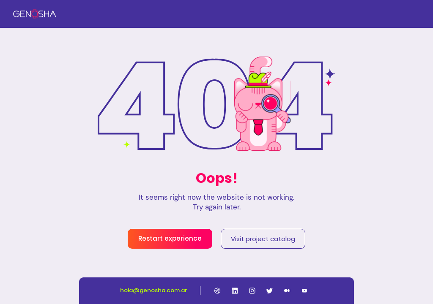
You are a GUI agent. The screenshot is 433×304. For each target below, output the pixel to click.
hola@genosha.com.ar (153, 290)
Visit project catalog (263, 238)
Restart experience (170, 238)
